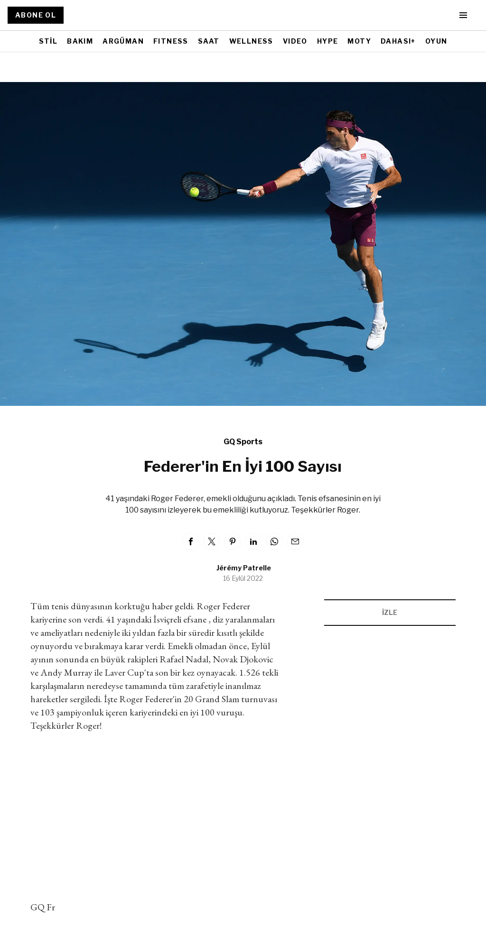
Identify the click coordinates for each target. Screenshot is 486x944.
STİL (48, 41)
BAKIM (80, 41)
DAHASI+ (398, 41)
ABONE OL (35, 15)
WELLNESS (251, 41)
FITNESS (170, 41)
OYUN (436, 41)
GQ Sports (243, 441)
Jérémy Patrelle (243, 568)
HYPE (327, 41)
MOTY (359, 41)
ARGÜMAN (123, 41)
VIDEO (295, 41)
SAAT (209, 41)
